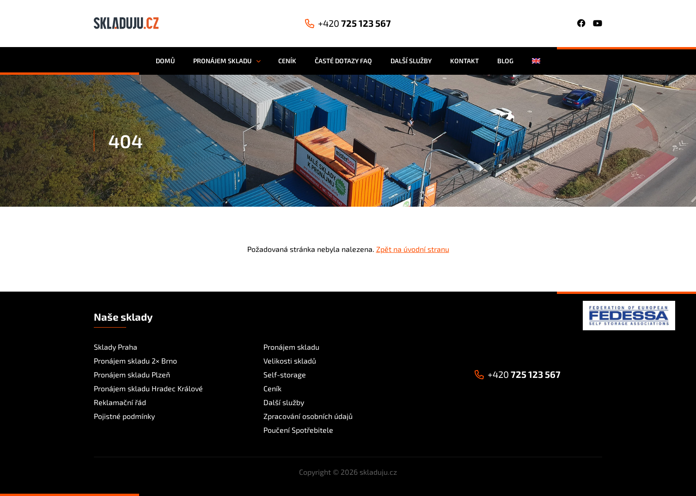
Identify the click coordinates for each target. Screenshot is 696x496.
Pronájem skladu (291, 346)
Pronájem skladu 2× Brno (135, 360)
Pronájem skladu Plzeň (132, 374)
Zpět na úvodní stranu (412, 249)
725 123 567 (348, 23)
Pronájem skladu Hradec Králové (148, 388)
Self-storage (284, 374)
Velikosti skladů (289, 360)
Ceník (272, 388)
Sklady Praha (115, 346)
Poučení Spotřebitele (298, 429)
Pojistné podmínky (124, 416)
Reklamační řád (120, 402)
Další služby (283, 402)
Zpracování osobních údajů (308, 416)
